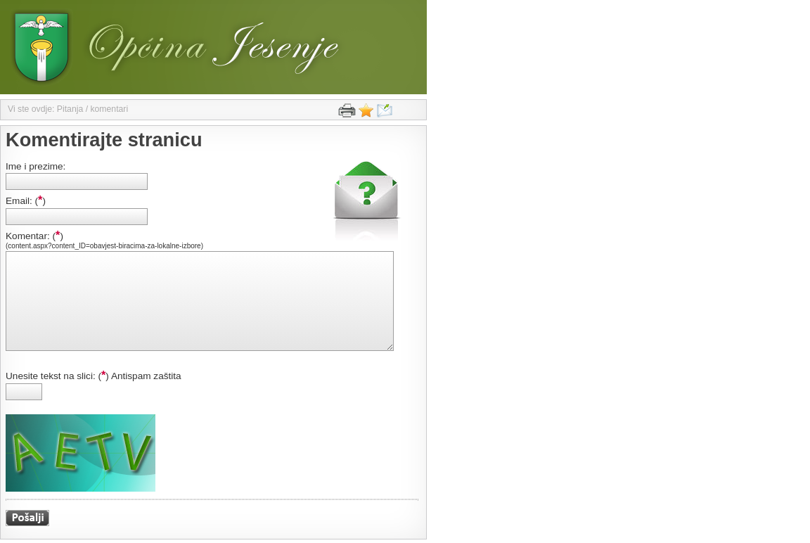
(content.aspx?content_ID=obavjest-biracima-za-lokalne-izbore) (104, 246)
